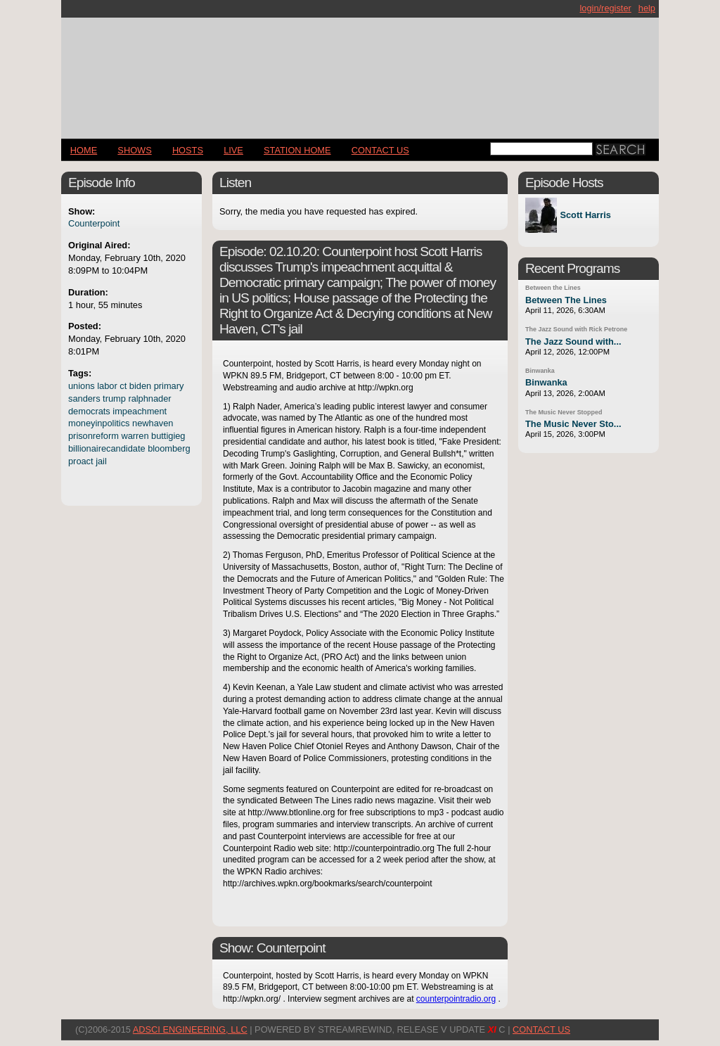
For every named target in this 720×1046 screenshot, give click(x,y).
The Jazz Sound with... (573, 341)
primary (169, 386)
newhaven (152, 423)
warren (134, 435)
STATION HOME (297, 150)
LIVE (233, 150)
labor (107, 386)
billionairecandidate (107, 448)
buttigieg (168, 435)
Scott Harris (585, 215)
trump (114, 398)
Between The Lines (566, 300)
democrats (89, 411)
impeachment (139, 411)
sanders (84, 398)
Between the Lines (553, 287)
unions (81, 386)
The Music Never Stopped (563, 412)
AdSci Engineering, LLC (190, 1029)
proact (81, 461)
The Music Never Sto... (573, 424)
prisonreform (93, 435)
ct (123, 386)
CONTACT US (380, 150)
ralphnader (149, 398)
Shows (134, 150)
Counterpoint (94, 223)
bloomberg (169, 448)
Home (83, 150)
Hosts (187, 150)
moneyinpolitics (99, 423)
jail (101, 461)
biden (140, 386)
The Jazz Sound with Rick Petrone (576, 329)
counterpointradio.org (456, 999)
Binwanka (540, 370)
